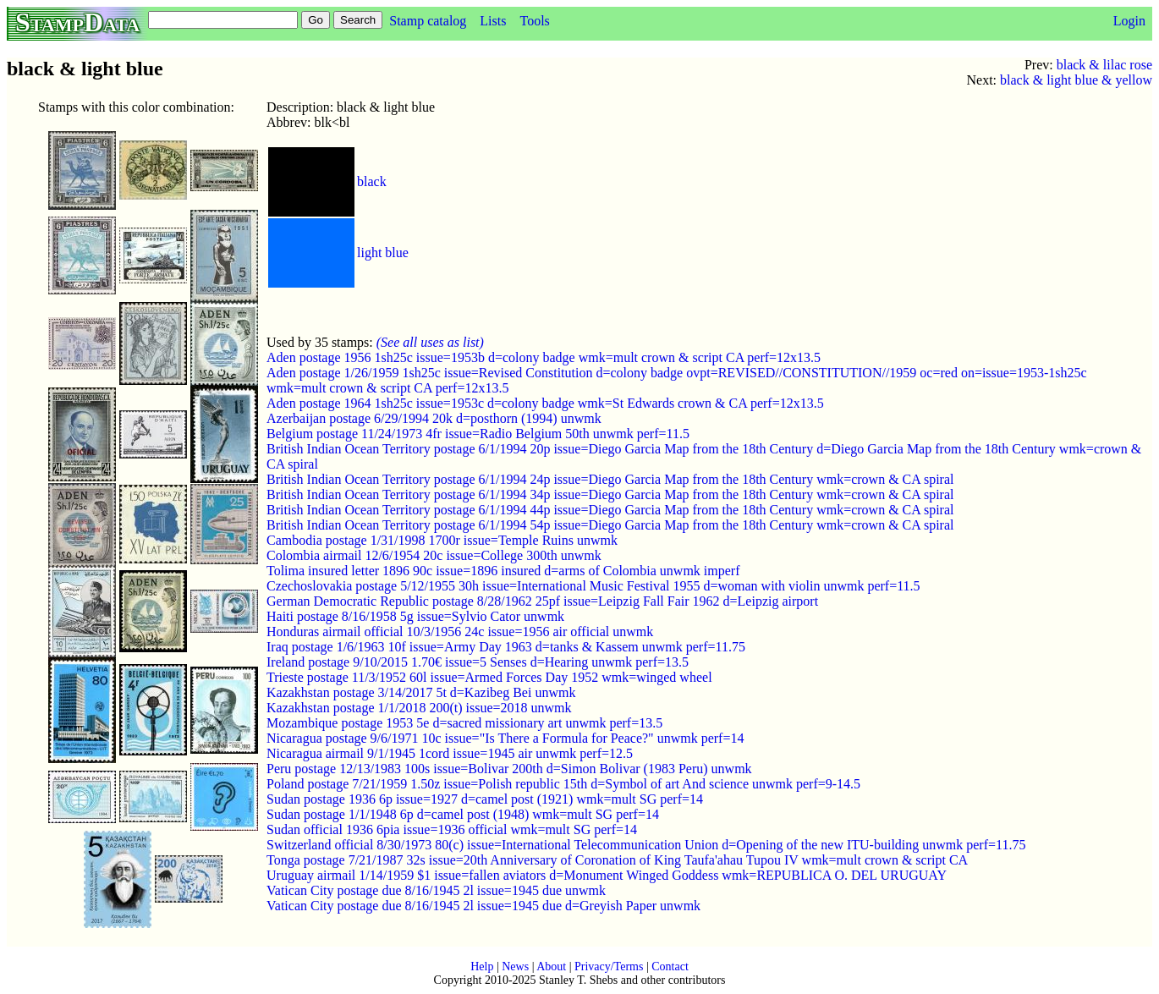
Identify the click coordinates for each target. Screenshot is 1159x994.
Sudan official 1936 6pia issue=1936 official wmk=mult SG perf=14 (451, 829)
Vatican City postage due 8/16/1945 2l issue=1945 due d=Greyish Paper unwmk (483, 905)
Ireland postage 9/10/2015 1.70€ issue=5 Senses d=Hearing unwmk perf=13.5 (477, 662)
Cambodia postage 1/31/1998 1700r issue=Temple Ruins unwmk (442, 540)
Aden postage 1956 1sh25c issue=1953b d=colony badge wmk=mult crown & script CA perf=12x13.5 (543, 357)
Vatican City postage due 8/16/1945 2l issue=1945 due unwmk (436, 890)
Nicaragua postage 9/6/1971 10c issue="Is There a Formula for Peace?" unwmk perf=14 (505, 738)
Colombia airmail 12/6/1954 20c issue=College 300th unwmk (433, 555)
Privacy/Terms (608, 966)
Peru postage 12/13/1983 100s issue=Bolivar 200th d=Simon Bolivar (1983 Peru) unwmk (509, 768)
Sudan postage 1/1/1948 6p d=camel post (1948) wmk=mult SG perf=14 (462, 814)
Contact (670, 966)
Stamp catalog (427, 21)
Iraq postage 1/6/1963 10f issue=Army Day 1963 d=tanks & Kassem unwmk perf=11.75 (505, 647)
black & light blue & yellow (1076, 80)
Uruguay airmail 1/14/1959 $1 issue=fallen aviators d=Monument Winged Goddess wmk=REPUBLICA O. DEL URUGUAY (606, 875)
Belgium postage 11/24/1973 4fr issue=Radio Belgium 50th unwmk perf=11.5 (477, 433)
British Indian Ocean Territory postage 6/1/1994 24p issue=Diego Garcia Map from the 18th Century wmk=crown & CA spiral (609, 479)
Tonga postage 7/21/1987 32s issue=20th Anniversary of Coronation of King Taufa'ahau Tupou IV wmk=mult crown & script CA (617, 860)
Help (481, 966)
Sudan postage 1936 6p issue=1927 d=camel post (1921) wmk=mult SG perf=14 (484, 799)
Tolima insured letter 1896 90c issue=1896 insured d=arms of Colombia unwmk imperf (503, 570)
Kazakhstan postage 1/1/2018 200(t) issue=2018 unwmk (419, 707)
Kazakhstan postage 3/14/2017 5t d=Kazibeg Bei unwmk (420, 692)
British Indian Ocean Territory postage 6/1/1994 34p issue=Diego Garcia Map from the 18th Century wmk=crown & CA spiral (609, 494)
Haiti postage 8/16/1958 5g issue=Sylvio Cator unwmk (415, 616)
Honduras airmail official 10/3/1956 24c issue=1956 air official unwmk (459, 631)
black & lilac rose (1104, 65)
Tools (534, 21)
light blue (383, 252)
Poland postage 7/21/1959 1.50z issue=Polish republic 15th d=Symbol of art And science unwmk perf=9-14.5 (563, 784)
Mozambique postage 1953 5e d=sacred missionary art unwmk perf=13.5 (464, 723)
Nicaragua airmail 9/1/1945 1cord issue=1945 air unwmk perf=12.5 (449, 753)
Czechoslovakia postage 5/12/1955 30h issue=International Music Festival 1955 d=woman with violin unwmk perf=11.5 (593, 586)
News (515, 966)
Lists (493, 21)
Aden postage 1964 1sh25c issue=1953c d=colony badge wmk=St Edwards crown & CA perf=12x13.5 (545, 403)
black (372, 181)
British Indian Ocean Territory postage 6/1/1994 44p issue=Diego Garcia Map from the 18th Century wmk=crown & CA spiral (609, 509)
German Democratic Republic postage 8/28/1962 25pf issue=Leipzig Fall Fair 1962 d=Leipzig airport (542, 601)
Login (1129, 21)
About (551, 966)
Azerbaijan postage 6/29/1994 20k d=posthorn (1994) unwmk (433, 418)
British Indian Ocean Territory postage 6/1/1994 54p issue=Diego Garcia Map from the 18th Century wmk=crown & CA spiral (609, 525)
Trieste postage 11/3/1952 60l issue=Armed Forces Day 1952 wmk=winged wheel (489, 677)
